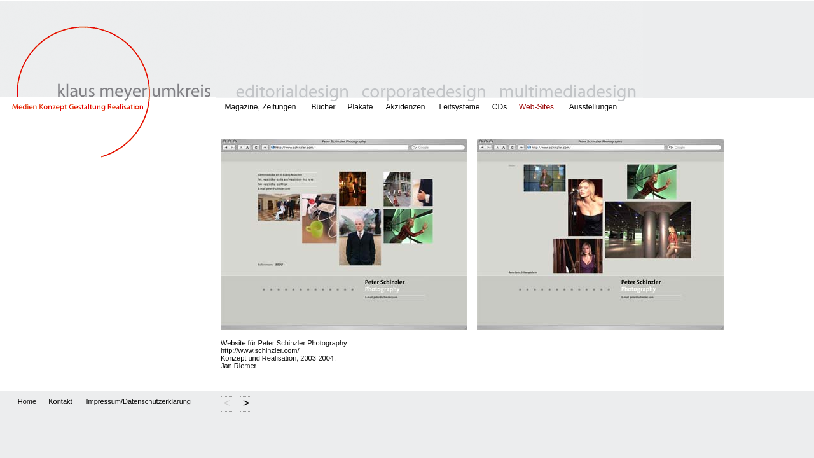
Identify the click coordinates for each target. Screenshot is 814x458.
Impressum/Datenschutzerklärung (138, 401)
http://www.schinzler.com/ (260, 350)
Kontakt (60, 401)
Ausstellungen (602, 106)
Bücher (323, 106)
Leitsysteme (459, 106)
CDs (499, 106)
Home (27, 401)
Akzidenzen (405, 106)
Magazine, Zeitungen (260, 106)
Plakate (360, 106)
